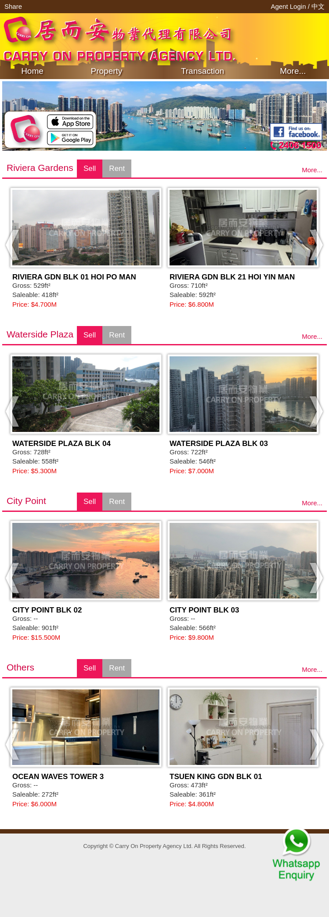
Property (107, 71)
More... (293, 71)
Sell (89, 168)
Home (32, 71)
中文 (318, 6)
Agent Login (289, 6)
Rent (117, 168)
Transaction (202, 71)
